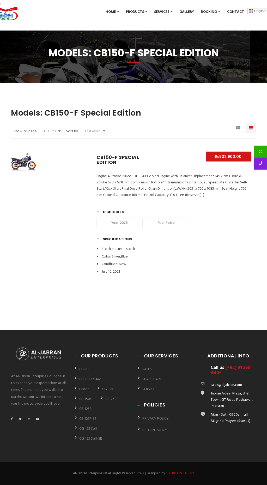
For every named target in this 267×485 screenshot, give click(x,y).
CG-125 (107, 389)
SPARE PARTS (152, 379)
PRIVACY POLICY (155, 419)
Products (136, 12)
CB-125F (85, 409)
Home (112, 12)
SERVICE (148, 389)
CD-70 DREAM (90, 379)
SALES (147, 369)
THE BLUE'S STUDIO (180, 473)
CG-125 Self (88, 429)
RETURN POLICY (154, 430)
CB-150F (85, 399)
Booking (210, 12)
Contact (235, 12)
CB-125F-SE (87, 419)
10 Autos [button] (50, 131)
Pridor (84, 389)
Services (163, 12)
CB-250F (111, 399)
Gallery (186, 12)
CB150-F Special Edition (117, 160)
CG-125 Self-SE (90, 439)
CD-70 (84, 369)
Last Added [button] (92, 131)
